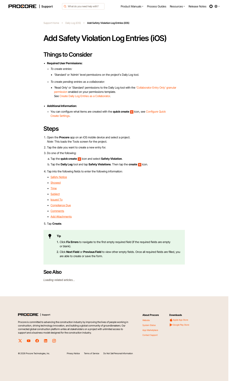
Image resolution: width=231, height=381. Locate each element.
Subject (55, 194)
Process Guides (156, 6)
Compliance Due (61, 205)
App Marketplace (150, 330)
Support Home (51, 22)
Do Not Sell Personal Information (118, 353)
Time (54, 188)
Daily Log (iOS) (73, 22)
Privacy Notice (73, 353)
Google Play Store (179, 325)
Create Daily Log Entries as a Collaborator (85, 96)
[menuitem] (132, 6)
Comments (57, 211)
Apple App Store (178, 320)
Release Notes (197, 6)
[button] (132, 6)
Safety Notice (59, 177)
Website (146, 320)
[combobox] (83, 6)
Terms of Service (91, 353)
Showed (56, 182)
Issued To (57, 199)
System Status (149, 325)
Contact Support (150, 335)
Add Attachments (61, 216)
